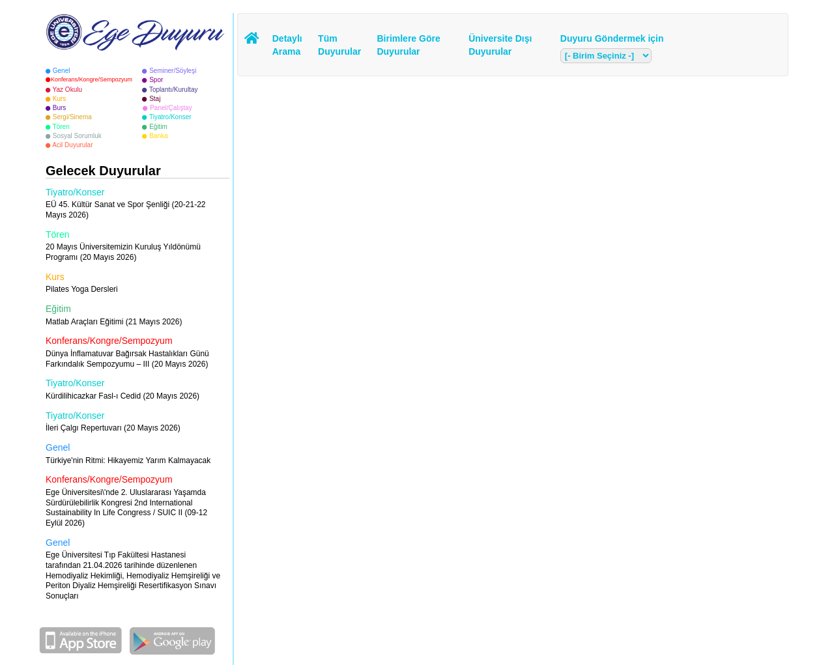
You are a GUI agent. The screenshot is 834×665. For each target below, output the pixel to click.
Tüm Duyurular (337, 45)
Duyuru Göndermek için (612, 38)
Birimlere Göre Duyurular (408, 45)
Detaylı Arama (287, 45)
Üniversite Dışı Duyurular (500, 45)
